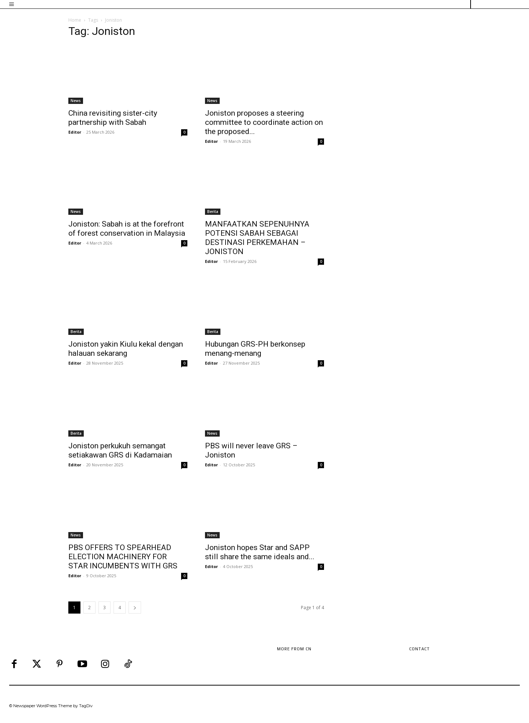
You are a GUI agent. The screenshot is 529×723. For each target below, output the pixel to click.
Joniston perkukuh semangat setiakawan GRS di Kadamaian (120, 450)
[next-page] (135, 607)
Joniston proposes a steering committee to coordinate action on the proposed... (264, 122)
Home (74, 20)
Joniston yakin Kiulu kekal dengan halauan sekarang (125, 349)
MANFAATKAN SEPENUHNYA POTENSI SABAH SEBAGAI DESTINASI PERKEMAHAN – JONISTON (257, 238)
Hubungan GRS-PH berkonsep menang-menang (255, 349)
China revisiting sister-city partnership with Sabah (112, 118)
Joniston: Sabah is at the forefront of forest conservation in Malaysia (126, 229)
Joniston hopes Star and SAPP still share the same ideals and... (259, 552)
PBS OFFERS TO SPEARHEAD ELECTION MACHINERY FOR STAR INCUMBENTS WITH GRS (122, 556)
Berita (212, 211)
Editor (74, 132)
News (76, 100)
